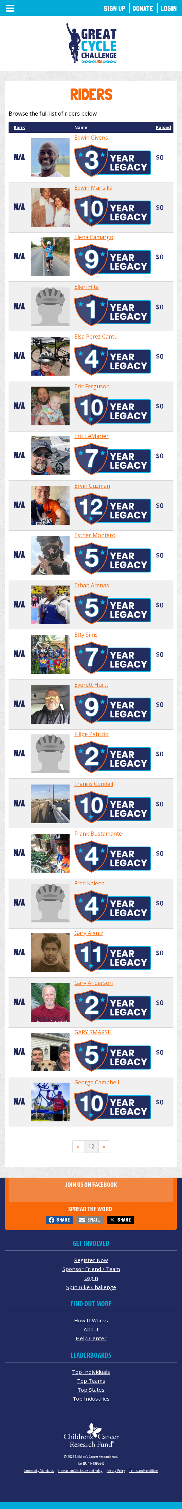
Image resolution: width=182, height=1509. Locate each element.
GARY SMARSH (93, 1032)
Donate (143, 8)
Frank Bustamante (98, 833)
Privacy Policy (116, 1470)
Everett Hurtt (91, 684)
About (91, 1329)
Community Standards (39, 1470)
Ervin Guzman (92, 486)
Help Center (91, 1338)
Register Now (91, 1260)
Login (168, 8)
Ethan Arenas (91, 585)
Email (93, 1219)
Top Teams (91, 1380)
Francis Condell (93, 784)
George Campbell (96, 1082)
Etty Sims (86, 634)
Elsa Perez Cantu (96, 336)
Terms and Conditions (143, 1470)
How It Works (91, 1320)
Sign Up (114, 8)
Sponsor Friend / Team (91, 1268)
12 (91, 1146)
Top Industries (91, 1398)
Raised (163, 127)
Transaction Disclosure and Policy (80, 1470)
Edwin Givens (91, 137)
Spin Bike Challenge (91, 1287)
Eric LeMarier (91, 436)
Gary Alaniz (88, 933)
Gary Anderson (93, 983)
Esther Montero (95, 535)
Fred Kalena (89, 883)
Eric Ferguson (92, 386)
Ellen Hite (86, 287)
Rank (19, 127)
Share (63, 1219)
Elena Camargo (93, 237)
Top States (91, 1389)
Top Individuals (91, 1371)
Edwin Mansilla (93, 187)
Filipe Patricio (91, 734)
